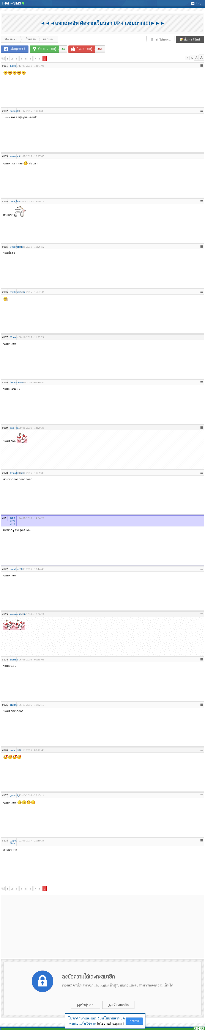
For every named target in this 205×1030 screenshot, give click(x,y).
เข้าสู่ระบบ (85, 1005)
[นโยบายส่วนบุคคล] (110, 1023)
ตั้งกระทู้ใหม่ (190, 39)
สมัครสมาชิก (118, 1005)
